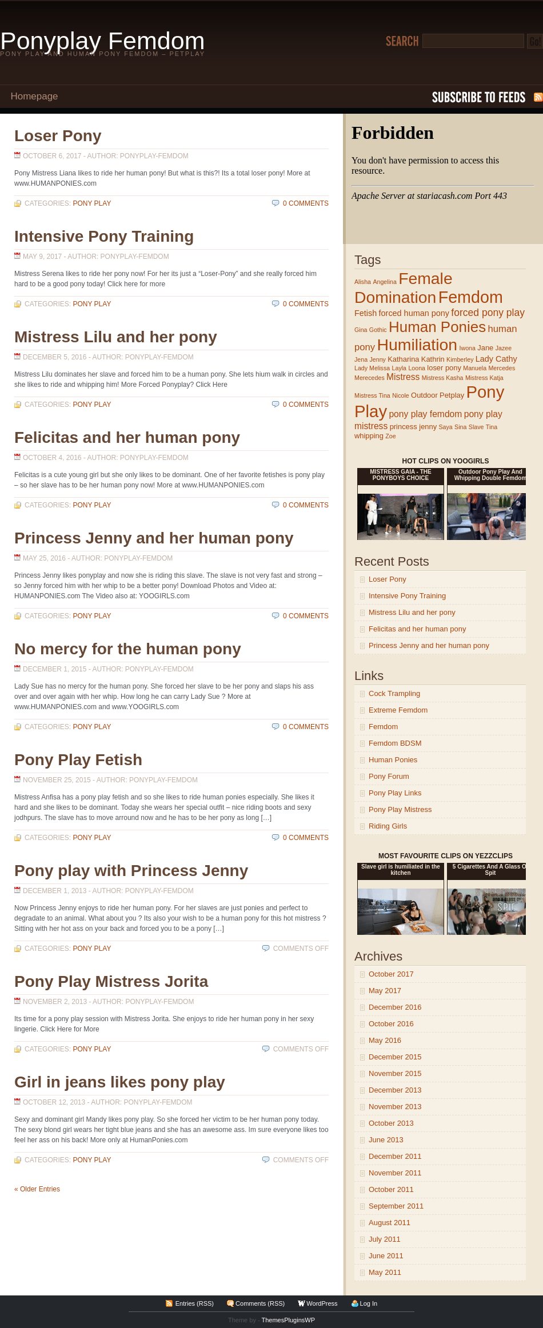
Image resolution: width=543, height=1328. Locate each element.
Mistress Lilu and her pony (115, 337)
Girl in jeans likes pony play (119, 1082)
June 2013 (386, 1139)
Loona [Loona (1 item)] (416, 368)
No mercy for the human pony (127, 649)
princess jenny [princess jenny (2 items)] (413, 426)
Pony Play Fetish (78, 760)
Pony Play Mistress (400, 809)
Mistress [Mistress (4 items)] (403, 377)
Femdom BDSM (395, 743)
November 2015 (395, 1073)
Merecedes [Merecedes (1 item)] (369, 377)
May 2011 (385, 1272)
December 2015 (395, 1057)
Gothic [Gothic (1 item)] (378, 329)
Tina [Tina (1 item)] (491, 426)
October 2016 (391, 1023)
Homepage (34, 96)
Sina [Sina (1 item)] (460, 426)
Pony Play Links (395, 793)
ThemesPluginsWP (288, 1320)
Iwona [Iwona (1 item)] (468, 348)
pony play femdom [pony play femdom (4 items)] (425, 414)
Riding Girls (388, 826)
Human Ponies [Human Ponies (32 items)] (437, 327)
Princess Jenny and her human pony (154, 538)
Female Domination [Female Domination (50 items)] (403, 287)
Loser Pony (57, 136)
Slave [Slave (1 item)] (476, 426)
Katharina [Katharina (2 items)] (403, 359)
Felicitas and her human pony (127, 437)
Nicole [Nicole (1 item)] (400, 395)
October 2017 (391, 974)
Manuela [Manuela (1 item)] (474, 368)
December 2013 (395, 1090)
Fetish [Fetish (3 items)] (365, 313)
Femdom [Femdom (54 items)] (470, 297)
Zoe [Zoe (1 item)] (390, 436)
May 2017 (385, 990)
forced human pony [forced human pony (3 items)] (414, 313)
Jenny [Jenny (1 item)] (377, 359)
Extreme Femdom (398, 710)
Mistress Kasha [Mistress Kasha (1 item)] (443, 377)
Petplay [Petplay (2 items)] (452, 395)
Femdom (383, 726)
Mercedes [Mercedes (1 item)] (501, 368)
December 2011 (395, 1156)
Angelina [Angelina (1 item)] (384, 281)
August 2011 (389, 1222)
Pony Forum (389, 776)
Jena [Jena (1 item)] (361, 359)
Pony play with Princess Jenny (131, 870)
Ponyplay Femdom (102, 40)
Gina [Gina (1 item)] (361, 329)
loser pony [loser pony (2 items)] (444, 367)
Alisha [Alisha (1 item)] (362, 281)
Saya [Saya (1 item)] (445, 426)
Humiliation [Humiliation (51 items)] (417, 344)
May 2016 (385, 1040)
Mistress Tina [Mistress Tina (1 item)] (372, 395)
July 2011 (385, 1239)
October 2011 (391, 1189)
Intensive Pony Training (104, 236)
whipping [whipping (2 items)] (369, 435)
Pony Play (92, 203)
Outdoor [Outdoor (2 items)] (424, 395)
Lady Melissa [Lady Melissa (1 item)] (372, 368)
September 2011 (396, 1206)
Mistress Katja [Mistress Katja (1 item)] (484, 377)
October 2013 (391, 1123)
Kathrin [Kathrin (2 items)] (433, 359)
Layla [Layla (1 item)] (399, 368)
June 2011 (386, 1255)
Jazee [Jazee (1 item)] (504, 348)
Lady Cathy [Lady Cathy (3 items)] (496, 358)
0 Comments (306, 203)
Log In (369, 1303)
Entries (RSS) (194, 1303)
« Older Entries (37, 1189)
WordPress (321, 1303)
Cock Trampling (394, 693)
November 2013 (395, 1106)
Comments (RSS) (260, 1303)
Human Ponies (393, 759)
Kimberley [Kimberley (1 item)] (459, 359)
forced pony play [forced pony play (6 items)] (488, 312)
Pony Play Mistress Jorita (111, 981)
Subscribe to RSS (487, 97)
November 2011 (395, 1173)
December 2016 (395, 1007)
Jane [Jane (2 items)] (485, 347)
